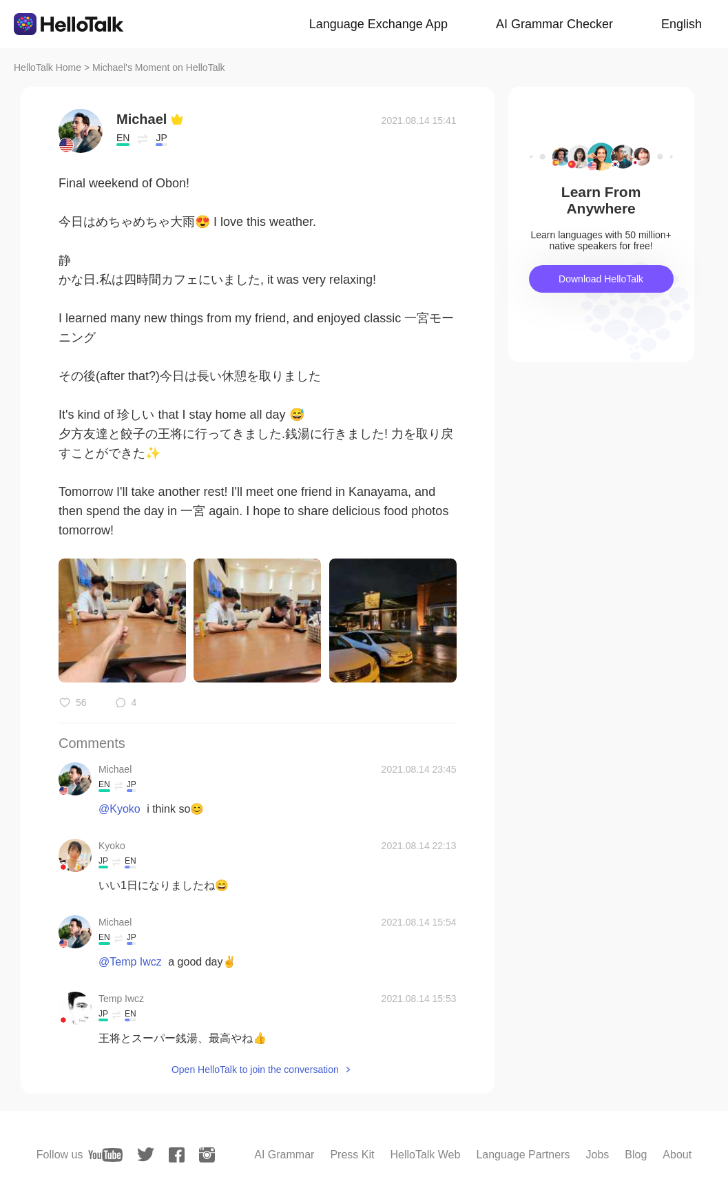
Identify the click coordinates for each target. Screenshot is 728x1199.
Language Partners (523, 1154)
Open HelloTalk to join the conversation (255, 1069)
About (677, 1154)
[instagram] (207, 1154)
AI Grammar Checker (554, 24)
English (681, 24)
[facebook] (177, 1154)
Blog (636, 1154)
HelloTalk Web (425, 1154)
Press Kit (352, 1154)
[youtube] (105, 1155)
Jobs (598, 1154)
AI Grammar (284, 1154)
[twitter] (145, 1154)
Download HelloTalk (601, 278)
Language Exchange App (378, 24)
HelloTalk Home (47, 67)
